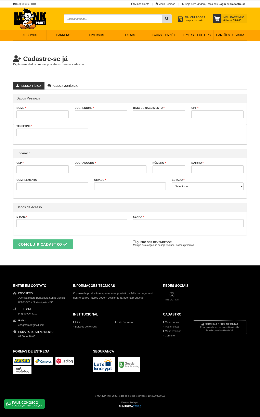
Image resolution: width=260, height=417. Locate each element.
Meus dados (171, 322)
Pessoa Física (27, 85)
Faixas (130, 35)
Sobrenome (101, 112)
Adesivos (30, 35)
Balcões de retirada (85, 326)
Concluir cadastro (42, 244)
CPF (217, 112)
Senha (188, 221)
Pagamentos (171, 326)
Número (169, 167)
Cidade (130, 184)
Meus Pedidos (165, 3)
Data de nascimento (159, 112)
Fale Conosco (124, 322)
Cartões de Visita (230, 35)
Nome (42, 112)
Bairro (217, 167)
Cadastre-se (237, 3)
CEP (42, 167)
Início (77, 322)
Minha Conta (140, 3)
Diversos (96, 35)
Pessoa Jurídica (61, 85)
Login (222, 3)
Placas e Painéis (163, 35)
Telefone (52, 130)
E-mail (71, 221)
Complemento (52, 184)
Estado (208, 184)
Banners (63, 35)
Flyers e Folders (197, 35)
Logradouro (110, 167)
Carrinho (169, 335)
